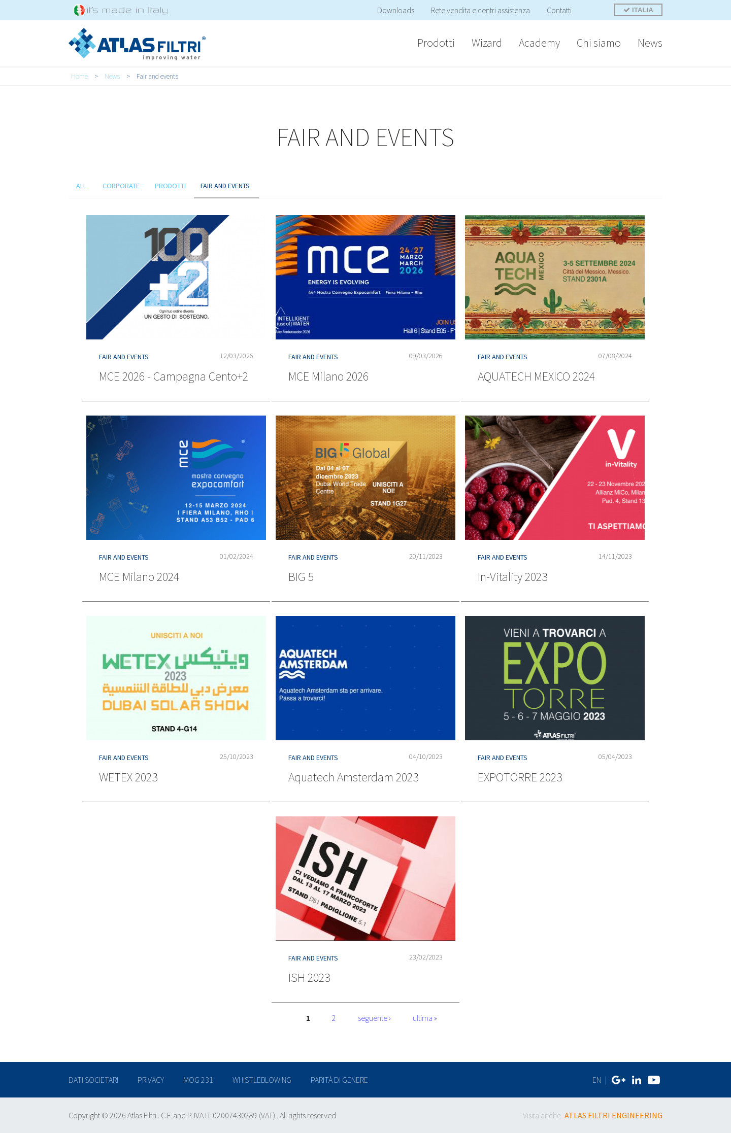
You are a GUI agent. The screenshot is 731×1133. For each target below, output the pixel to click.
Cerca (593, 11)
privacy (151, 1080)
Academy (539, 43)
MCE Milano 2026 (328, 376)
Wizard (487, 43)
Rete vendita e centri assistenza (480, 10)
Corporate (121, 185)
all (81, 185)
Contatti (559, 10)
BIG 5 (301, 577)
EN (596, 1080)
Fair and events (226, 185)
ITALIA (638, 10)
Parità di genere (339, 1080)
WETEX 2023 (128, 777)
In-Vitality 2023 (512, 577)
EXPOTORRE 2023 (520, 777)
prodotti (170, 185)
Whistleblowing (261, 1080)
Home (79, 76)
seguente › (374, 1018)
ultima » (425, 1018)
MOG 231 (198, 1080)
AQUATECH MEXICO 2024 (536, 376)
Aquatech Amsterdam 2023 (353, 777)
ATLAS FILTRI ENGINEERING (613, 1115)
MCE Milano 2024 (139, 577)
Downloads (395, 10)
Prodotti (436, 43)
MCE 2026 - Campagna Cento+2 (173, 376)
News (650, 43)
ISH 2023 (309, 977)
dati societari (93, 1080)
